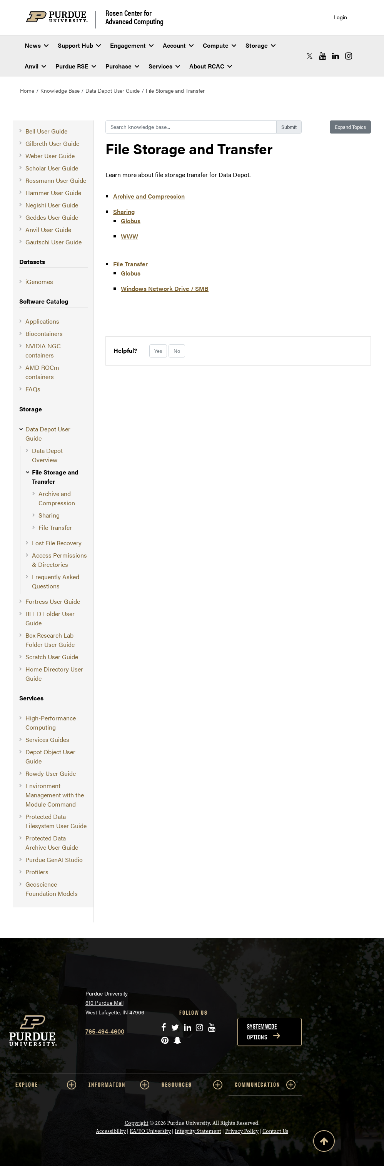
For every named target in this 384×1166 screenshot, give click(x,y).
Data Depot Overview (47, 455)
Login (340, 17)
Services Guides (47, 739)
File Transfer (55, 527)
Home (27, 90)
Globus (130, 220)
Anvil (35, 66)
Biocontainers (44, 333)
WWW (129, 236)
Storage (260, 45)
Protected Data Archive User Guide (51, 843)
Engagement (132, 45)
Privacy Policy (242, 1131)
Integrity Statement (198, 1131)
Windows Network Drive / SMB (165, 288)
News (36, 45)
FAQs (32, 388)
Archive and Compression (56, 498)
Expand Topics (350, 126)
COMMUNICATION (265, 1084)
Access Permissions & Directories (59, 560)
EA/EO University (150, 1131)
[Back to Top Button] (324, 1142)
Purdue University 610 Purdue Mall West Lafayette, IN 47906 (114, 1002)
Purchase (122, 66)
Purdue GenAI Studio (54, 859)
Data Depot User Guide (112, 90)
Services (164, 66)
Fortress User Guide (52, 601)
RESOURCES (192, 1084)
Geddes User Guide (51, 217)
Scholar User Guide (51, 168)
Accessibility (111, 1131)
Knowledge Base (60, 90)
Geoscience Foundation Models (51, 889)
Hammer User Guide (53, 192)
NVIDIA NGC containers (43, 350)
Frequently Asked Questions (55, 581)
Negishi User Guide (51, 204)
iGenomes (39, 281)
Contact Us (275, 1131)
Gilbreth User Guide (52, 143)
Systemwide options (262, 1031)
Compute (219, 45)
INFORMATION (118, 1084)
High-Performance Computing (50, 722)
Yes (158, 350)
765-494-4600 (104, 1031)
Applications (42, 321)
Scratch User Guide (51, 656)
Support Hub (79, 45)
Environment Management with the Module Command (54, 795)
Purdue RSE (75, 66)
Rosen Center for (134, 17)
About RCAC (210, 66)
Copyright (137, 1123)
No (177, 350)
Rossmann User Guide (55, 180)
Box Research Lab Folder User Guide (50, 640)
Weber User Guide (50, 155)
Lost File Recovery (57, 542)
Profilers (36, 871)
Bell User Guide (46, 131)
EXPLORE (45, 1084)
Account (178, 45)
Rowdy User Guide (50, 773)
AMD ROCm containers (42, 372)
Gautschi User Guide (53, 241)
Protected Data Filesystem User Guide (56, 821)
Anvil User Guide (48, 229)
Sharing (49, 515)
